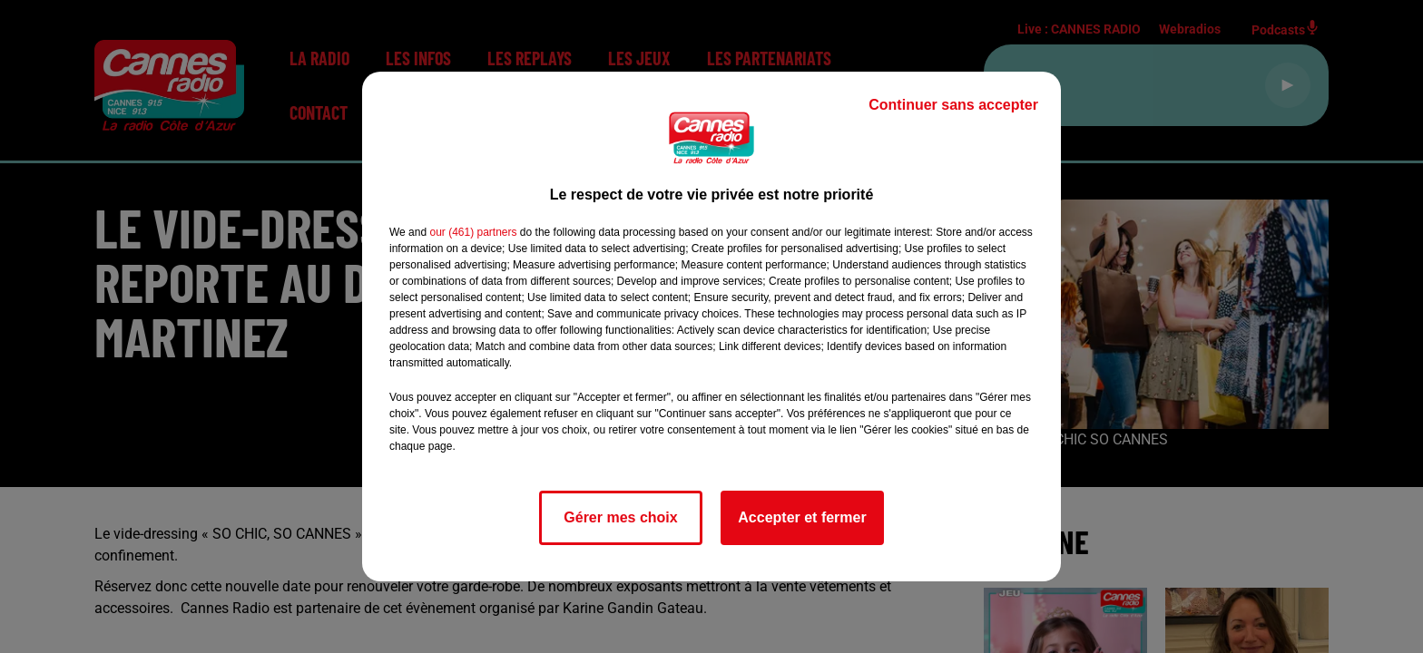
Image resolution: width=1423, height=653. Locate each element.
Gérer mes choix (620, 517)
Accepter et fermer (802, 517)
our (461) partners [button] (472, 232)
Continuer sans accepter (953, 104)
